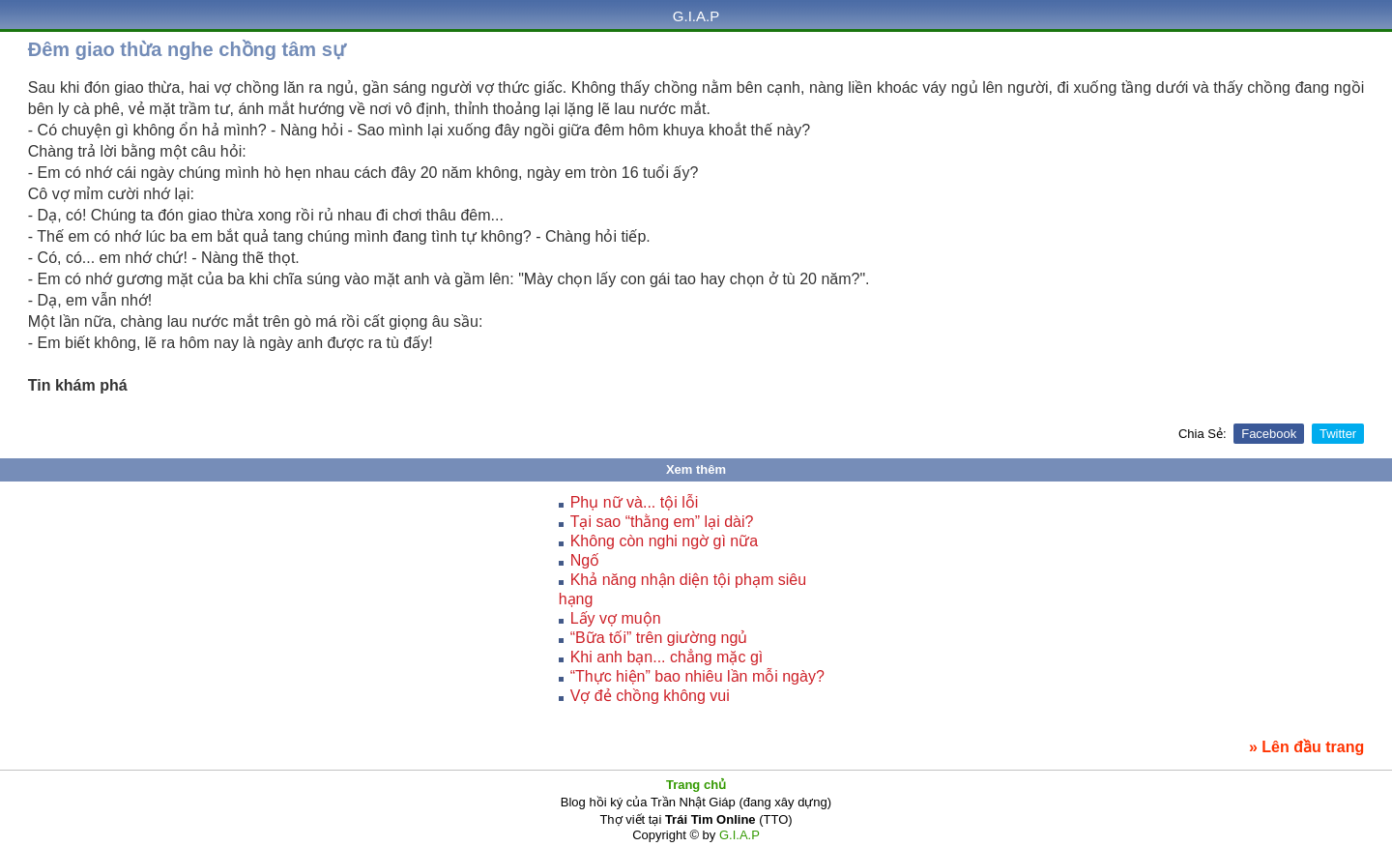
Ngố (584, 560)
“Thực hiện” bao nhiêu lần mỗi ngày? (697, 676)
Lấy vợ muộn (615, 618)
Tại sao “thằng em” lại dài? (662, 521)
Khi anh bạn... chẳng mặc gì (667, 657)
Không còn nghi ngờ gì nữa (664, 541)
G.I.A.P (696, 16)
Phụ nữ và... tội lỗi (634, 502)
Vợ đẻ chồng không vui (650, 695)
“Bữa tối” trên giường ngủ (659, 637)
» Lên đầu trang (1306, 747)
